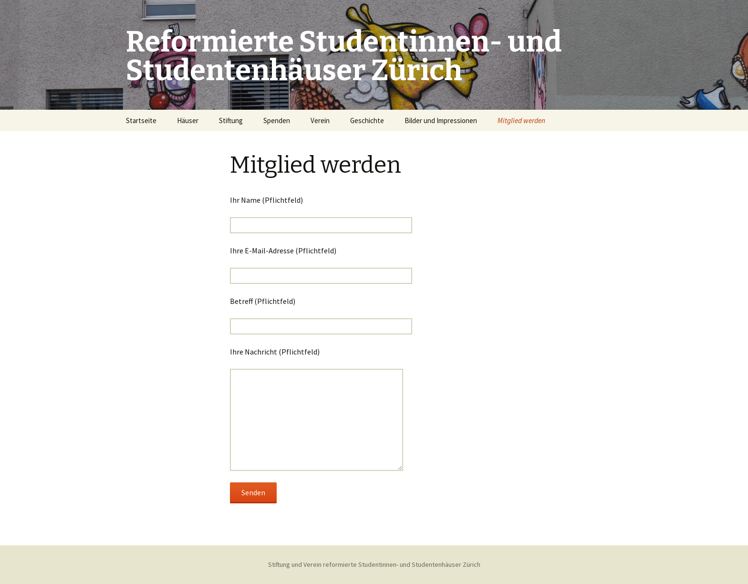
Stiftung (231, 120)
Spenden (276, 120)
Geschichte (367, 120)
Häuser (187, 120)
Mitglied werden (521, 120)
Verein (320, 120)
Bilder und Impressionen (441, 120)
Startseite (141, 120)
